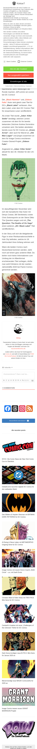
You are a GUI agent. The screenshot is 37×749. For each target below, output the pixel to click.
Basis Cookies (10, 61)
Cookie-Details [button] (9, 86)
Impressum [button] (29, 86)
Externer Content (25, 61)
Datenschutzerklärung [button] (19, 86)
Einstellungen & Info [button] (18, 81)
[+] (27, 380)
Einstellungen (23, 55)
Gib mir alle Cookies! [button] (18, 69)
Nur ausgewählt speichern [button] (18, 75)
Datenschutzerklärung (13, 52)
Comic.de (8, 354)
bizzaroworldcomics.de (18, 348)
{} (25, 380)
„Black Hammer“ (13, 100)
